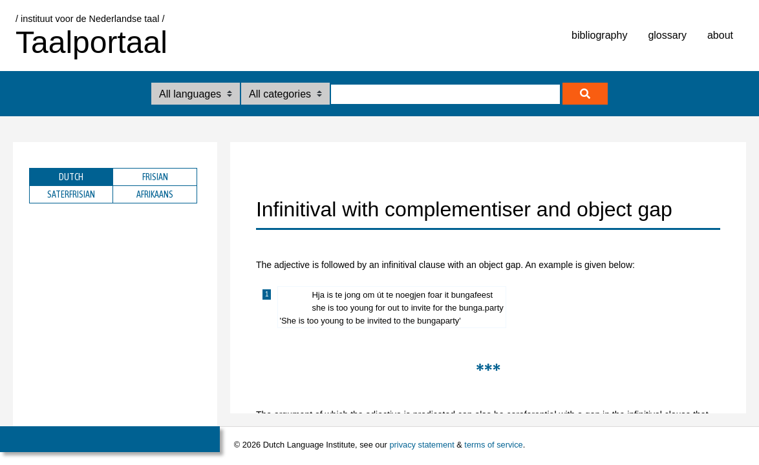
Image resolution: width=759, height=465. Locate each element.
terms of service (493, 445)
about (720, 35)
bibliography (599, 35)
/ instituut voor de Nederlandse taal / (90, 19)
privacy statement (421, 445)
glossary (667, 35)
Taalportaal (91, 42)
